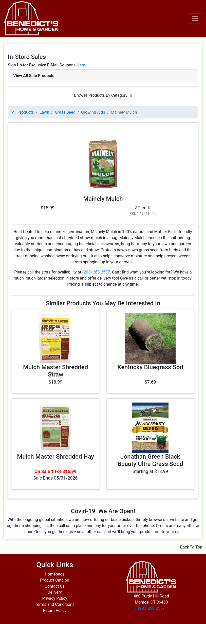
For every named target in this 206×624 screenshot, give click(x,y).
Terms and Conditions (54, 604)
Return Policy (54, 610)
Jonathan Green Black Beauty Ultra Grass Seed (150, 460)
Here (81, 65)
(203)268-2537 (151, 608)
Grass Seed (65, 112)
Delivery (55, 592)
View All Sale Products (33, 75)
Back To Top (191, 547)
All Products (23, 112)
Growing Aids (93, 112)
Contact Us (55, 586)
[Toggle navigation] (195, 18)
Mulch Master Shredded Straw (55, 371)
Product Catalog (54, 580)
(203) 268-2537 (96, 272)
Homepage (55, 574)
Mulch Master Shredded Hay (55, 456)
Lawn (44, 112)
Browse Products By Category (103, 95)
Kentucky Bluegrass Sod (150, 367)
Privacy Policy (54, 598)
